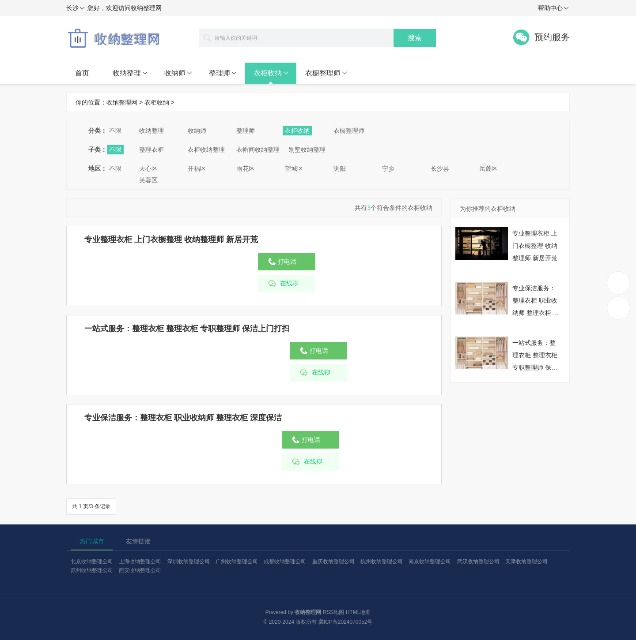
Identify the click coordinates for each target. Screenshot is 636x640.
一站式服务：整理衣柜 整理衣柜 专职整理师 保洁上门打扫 (187, 328)
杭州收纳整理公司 (381, 561)
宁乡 (388, 168)
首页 (82, 73)
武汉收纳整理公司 (478, 561)
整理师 (223, 73)
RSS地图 (333, 612)
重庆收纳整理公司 (333, 561)
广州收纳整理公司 (237, 561)
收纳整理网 (121, 102)
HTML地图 (358, 612)
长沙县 (440, 168)
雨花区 (245, 168)
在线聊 (289, 283)
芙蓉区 (148, 179)
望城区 (294, 168)
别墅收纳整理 (307, 149)
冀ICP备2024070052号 (345, 622)
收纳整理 (130, 73)
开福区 (197, 168)
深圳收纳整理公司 (188, 561)
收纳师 (178, 73)
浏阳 (339, 168)
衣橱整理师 (326, 73)
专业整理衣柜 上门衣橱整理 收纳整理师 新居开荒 (171, 239)
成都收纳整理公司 (285, 561)
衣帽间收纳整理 (258, 149)
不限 (115, 130)
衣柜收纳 (271, 73)
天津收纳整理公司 (526, 561)
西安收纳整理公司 (140, 570)
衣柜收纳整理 (206, 149)
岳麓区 (488, 168)
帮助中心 (553, 8)
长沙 (75, 8)
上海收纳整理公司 (140, 561)
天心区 (148, 168)
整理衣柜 (151, 149)
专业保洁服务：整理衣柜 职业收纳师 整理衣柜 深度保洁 (183, 417)
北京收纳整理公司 (92, 561)
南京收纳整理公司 (430, 561)
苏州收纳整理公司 (92, 570)
